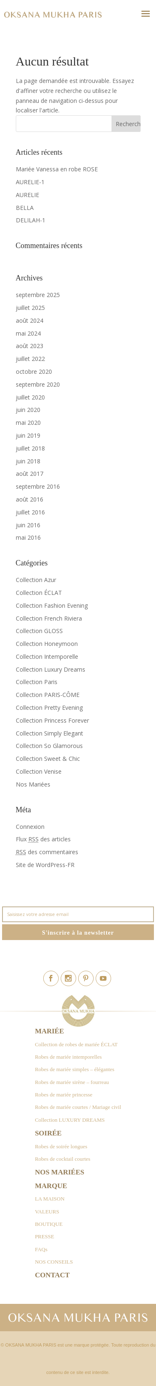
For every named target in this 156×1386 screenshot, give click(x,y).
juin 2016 (28, 525)
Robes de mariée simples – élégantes (74, 1069)
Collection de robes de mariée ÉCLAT (76, 1044)
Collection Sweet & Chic (48, 758)
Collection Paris (36, 682)
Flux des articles (43, 839)
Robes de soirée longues (61, 1146)
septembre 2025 (38, 295)
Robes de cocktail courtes (62, 1159)
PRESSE (44, 1236)
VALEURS (47, 1211)
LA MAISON (49, 1199)
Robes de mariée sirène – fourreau (72, 1082)
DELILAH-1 (30, 220)
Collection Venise (39, 771)
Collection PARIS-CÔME (47, 695)
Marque (51, 1186)
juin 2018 (28, 461)
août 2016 (29, 499)
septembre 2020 (38, 384)
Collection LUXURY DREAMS (70, 1120)
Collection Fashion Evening (52, 605)
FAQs (41, 1249)
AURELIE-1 (30, 182)
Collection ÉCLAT (39, 593)
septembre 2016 (38, 486)
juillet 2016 (30, 512)
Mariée (49, 1031)
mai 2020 (28, 422)
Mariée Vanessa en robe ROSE (57, 169)
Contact (52, 1275)
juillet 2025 (30, 308)
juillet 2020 (30, 397)
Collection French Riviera (49, 618)
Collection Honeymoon (47, 644)
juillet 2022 (30, 359)
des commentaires (47, 852)
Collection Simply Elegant (49, 733)
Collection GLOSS (39, 631)
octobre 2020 (34, 371)
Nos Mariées (33, 784)
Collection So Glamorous (49, 746)
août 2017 (29, 473)
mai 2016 (28, 537)
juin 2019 (28, 435)
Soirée (48, 1133)
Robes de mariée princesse (63, 1094)
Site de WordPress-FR (45, 865)
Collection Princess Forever (52, 720)
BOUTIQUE (48, 1224)
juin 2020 (28, 410)
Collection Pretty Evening (49, 707)
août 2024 (29, 320)
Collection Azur (36, 580)
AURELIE (27, 195)
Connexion (30, 827)
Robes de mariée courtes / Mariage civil (78, 1107)
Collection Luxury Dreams (50, 669)
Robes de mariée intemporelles (68, 1057)
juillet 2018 (30, 448)
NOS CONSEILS (54, 1262)
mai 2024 (28, 333)
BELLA (25, 208)
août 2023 (29, 346)
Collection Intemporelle (47, 656)
